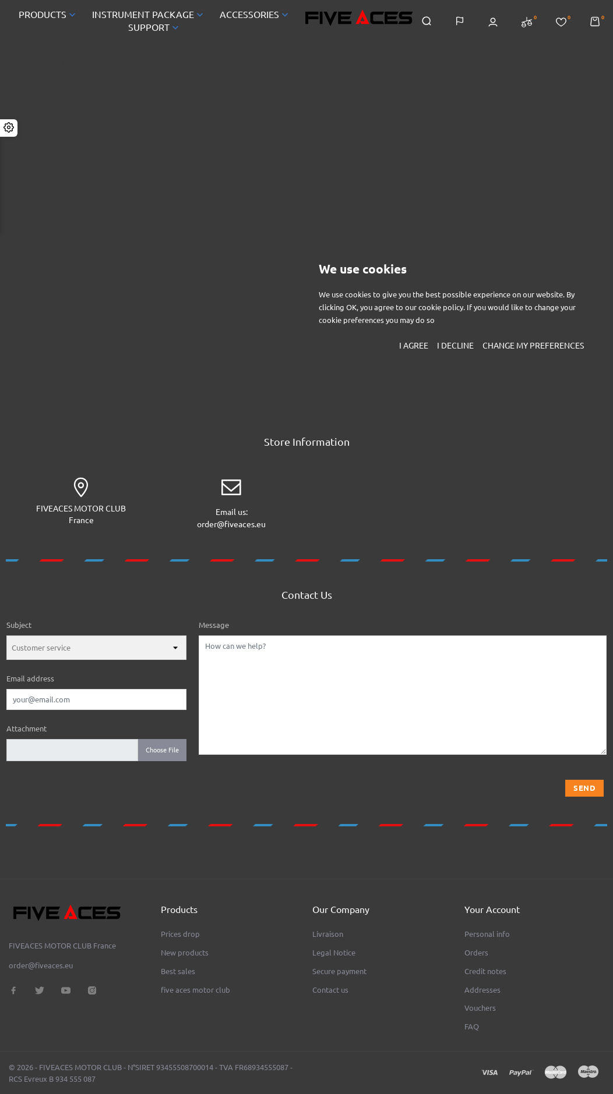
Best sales (178, 971)
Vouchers (480, 1008)
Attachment (26, 731)
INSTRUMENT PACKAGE (149, 15)
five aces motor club (195, 990)
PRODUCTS (48, 15)
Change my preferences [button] (533, 345)
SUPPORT (154, 28)
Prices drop (180, 934)
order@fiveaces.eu (231, 526)
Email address (30, 681)
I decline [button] (455, 345)
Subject (18, 627)
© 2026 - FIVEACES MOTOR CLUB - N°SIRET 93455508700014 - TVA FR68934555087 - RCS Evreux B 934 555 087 (151, 1073)
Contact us (330, 990)
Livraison (327, 934)
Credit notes (485, 971)
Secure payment (339, 971)
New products (185, 953)
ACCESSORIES (255, 15)
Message (214, 627)
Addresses (482, 990)
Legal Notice (333, 953)
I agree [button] (413, 345)
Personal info (487, 934)
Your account (492, 909)
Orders (476, 953)
